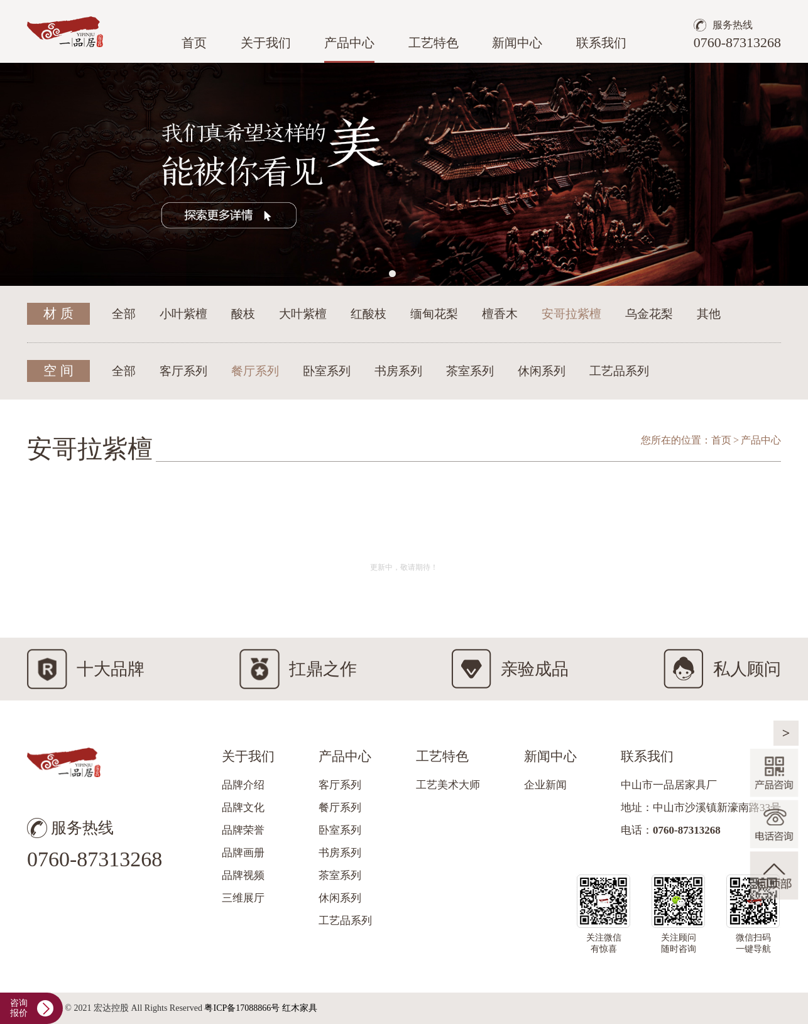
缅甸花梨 (434, 313)
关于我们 (266, 43)
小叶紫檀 (183, 313)
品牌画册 (243, 853)
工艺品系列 (619, 371)
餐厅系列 (255, 371)
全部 (124, 313)
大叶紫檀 (303, 313)
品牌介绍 (243, 785)
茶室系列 (470, 371)
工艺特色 (433, 43)
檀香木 (500, 313)
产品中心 (349, 43)
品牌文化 (243, 808)
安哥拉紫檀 (571, 313)
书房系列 (398, 371)
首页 (194, 43)
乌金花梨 (649, 313)
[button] (392, 273)
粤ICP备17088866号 (242, 1008)
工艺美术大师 (448, 785)
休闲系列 (541, 371)
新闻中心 (517, 43)
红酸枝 (368, 313)
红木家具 (299, 1008)
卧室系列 (327, 371)
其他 (709, 313)
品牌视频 (243, 875)
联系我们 (601, 43)
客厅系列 (183, 371)
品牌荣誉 (243, 830)
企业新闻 (545, 785)
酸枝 (243, 313)
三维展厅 (243, 898)
